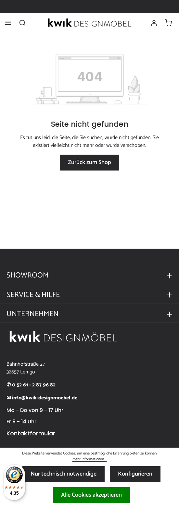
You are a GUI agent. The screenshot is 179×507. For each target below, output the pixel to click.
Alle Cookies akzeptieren (91, 495)
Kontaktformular (30, 433)
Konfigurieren (135, 474)
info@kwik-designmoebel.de (44, 398)
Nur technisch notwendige (63, 474)
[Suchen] (22, 22)
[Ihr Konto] (153, 22)
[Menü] (8, 22)
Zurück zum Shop (89, 162)
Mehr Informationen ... (89, 459)
